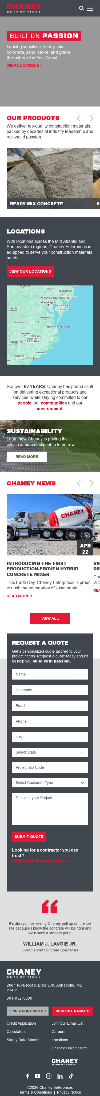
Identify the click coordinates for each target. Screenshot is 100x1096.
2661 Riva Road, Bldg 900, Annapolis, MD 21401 (45, 988)
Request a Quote (72, 1011)
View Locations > (24, 65)
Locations (60, 1039)
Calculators (16, 1031)
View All (50, 618)
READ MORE (26, 457)
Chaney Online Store (69, 1048)
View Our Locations (30, 271)
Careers (58, 1031)
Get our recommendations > (40, 861)
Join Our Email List (67, 1023)
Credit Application (21, 1023)
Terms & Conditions (35, 1092)
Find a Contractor (27, 1011)
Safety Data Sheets (23, 1039)
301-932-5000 (19, 998)
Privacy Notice (69, 1092)
